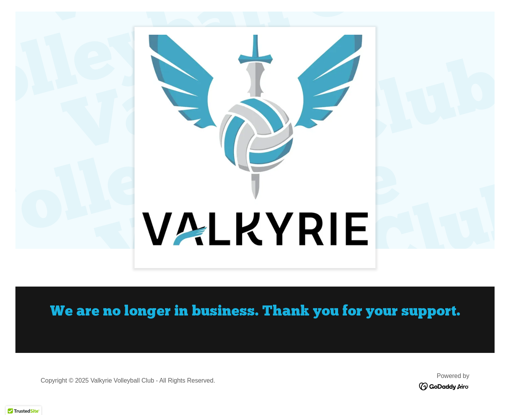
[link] (444, 386)
